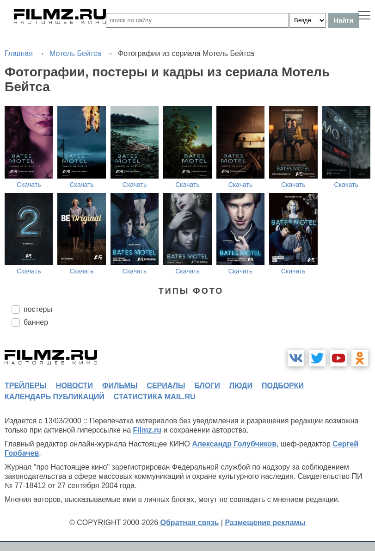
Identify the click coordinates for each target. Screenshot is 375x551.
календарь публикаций (55, 397)
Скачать (29, 184)
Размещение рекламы (265, 522)
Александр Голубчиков (234, 444)
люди (240, 386)
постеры (38, 309)
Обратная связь (189, 522)
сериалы (166, 386)
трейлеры (26, 386)
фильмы (119, 386)
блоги (207, 386)
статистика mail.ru (155, 397)
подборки (283, 386)
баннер (36, 322)
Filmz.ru (147, 430)
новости (74, 386)
